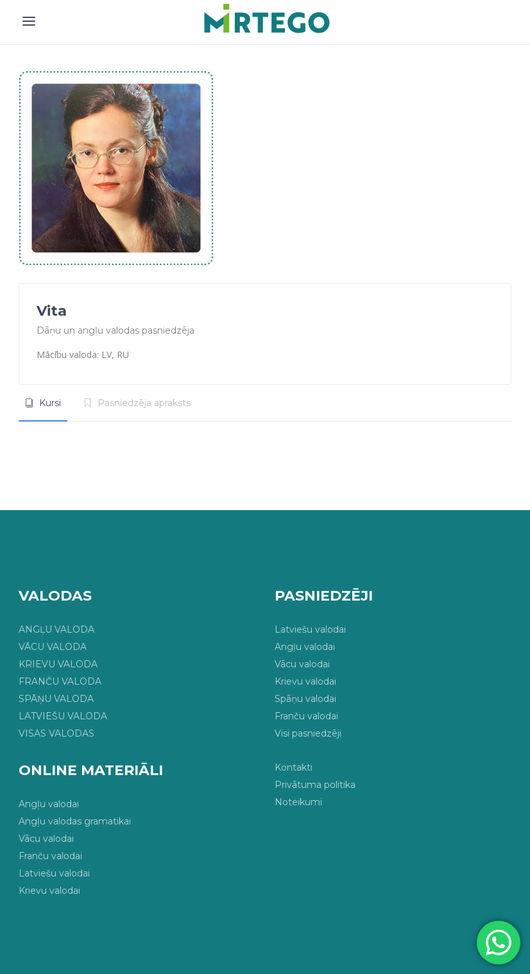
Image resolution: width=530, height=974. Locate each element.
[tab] (43, 403)
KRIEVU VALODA (58, 664)
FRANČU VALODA (60, 681)
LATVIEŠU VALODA (63, 716)
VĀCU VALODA (53, 647)
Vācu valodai (302, 664)
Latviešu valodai (310, 629)
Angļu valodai (305, 647)
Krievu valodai (305, 681)
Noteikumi (298, 802)
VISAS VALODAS (56, 733)
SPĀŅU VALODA (56, 699)
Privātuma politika (315, 784)
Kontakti (293, 767)
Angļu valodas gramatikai (75, 821)
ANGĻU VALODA (56, 629)
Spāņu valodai (305, 699)
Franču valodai (306, 716)
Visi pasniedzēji (308, 733)
